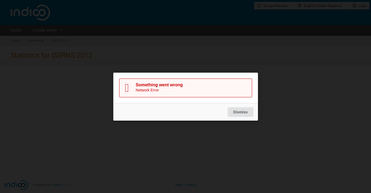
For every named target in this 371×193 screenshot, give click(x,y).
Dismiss (240, 112)
